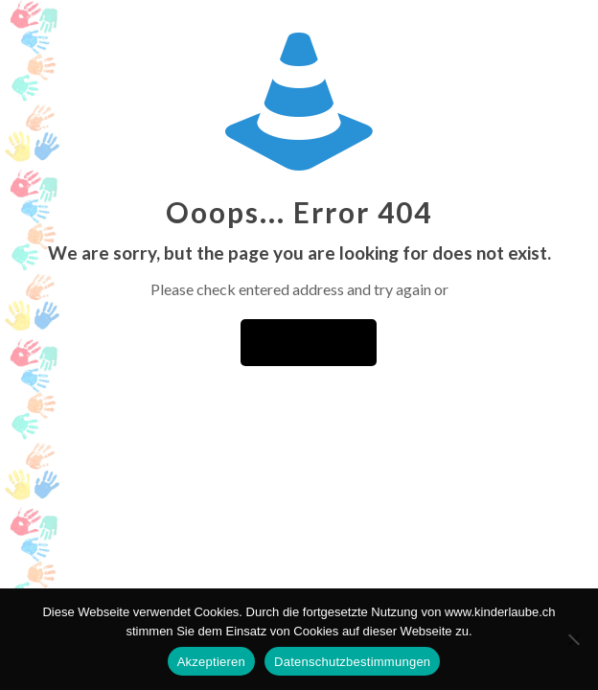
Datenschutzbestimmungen (352, 662)
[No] (574, 639)
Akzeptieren (211, 662)
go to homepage (308, 342)
